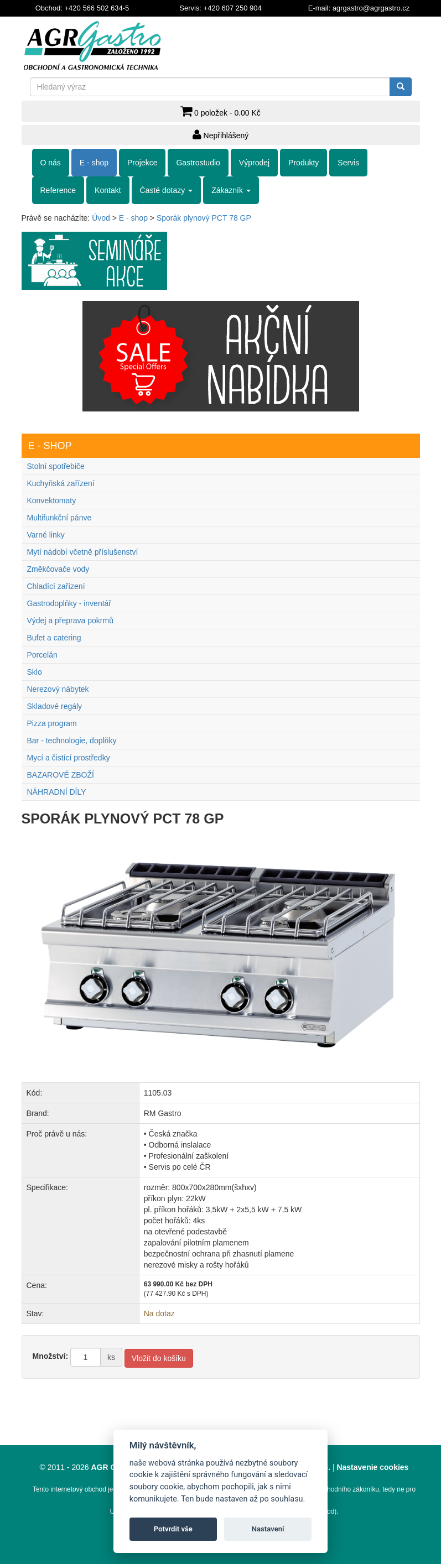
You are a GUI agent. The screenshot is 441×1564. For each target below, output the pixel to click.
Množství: (51, 1356)
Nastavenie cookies (372, 1467)
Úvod (101, 217)
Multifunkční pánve (59, 517)
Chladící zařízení (56, 586)
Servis (348, 162)
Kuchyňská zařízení (61, 483)
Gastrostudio (198, 162)
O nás (50, 162)
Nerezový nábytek (58, 689)
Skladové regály (54, 706)
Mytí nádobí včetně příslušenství (82, 552)
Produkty (303, 162)
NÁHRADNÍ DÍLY (56, 792)
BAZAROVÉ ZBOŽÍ (60, 774)
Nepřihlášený (221, 134)
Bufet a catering (54, 637)
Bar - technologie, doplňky (72, 740)
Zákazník (231, 190)
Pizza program (52, 723)
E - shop (94, 162)
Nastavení (268, 1529)
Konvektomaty (51, 500)
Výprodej (254, 162)
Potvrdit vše (173, 1529)
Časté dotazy (166, 190)
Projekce (142, 162)
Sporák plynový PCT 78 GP (204, 217)
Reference (58, 190)
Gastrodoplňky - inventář (69, 603)
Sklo (34, 672)
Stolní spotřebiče (56, 466)
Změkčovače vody (58, 569)
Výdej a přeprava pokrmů (70, 620)
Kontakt (108, 190)
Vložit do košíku (159, 1358)
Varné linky (46, 534)
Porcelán (42, 654)
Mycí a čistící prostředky (68, 757)
